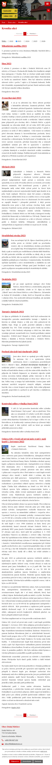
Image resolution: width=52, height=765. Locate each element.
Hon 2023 (6, 63)
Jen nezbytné (27, 761)
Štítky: (4, 41)
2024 (27, 41)
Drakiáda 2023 (9, 279)
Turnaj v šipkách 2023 (13, 311)
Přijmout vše (15, 761)
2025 (35, 41)
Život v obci (12, 22)
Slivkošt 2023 (8, 166)
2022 (11, 41)
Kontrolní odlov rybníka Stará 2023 (20, 403)
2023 (19, 41)
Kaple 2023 (16, 708)
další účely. (44, 751)
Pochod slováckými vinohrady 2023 (20, 351)
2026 (43, 41)
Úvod (3, 22)
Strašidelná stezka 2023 (14, 235)
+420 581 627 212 (11, 740)
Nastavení (38, 761)
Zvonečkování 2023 (11, 98)
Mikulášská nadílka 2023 (14, 46)
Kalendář (7, 11)
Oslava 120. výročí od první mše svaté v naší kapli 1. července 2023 (24, 440)
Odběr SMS (8, 16)
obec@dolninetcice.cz (13, 744)
